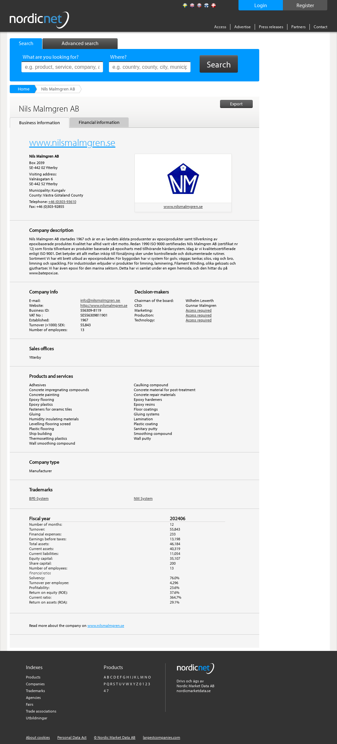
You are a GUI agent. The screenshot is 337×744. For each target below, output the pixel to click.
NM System (143, 498)
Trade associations (41, 711)
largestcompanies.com (161, 737)
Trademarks (35, 690)
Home (23, 89)
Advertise (242, 26)
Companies (35, 683)
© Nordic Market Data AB (114, 737)
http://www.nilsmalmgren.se (103, 305)
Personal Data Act (72, 737)
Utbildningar (36, 717)
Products (33, 677)
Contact (320, 26)
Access (220, 26)
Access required (199, 310)
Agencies (33, 697)
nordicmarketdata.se (194, 690)
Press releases (271, 26)
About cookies (38, 737)
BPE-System (39, 498)
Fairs (29, 704)
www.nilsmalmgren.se (183, 206)
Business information (39, 123)
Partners (298, 26)
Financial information (99, 122)
